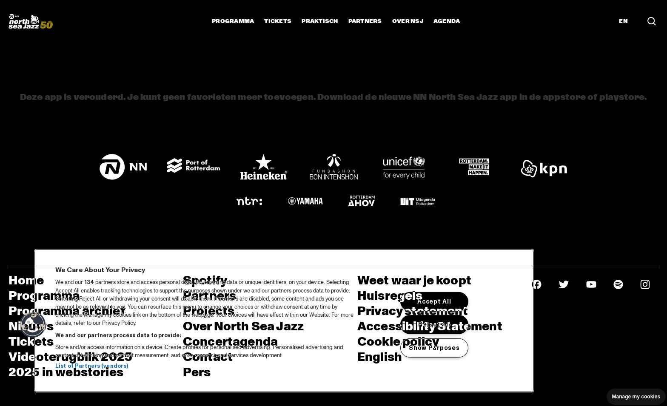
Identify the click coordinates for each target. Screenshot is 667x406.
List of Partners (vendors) (91, 366)
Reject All (434, 324)
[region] (284, 320)
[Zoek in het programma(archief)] (651, 21)
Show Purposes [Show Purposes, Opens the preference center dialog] (434, 348)
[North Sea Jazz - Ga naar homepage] (31, 21)
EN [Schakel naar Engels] (623, 21)
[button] (32, 324)
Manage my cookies (636, 397)
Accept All (434, 301)
